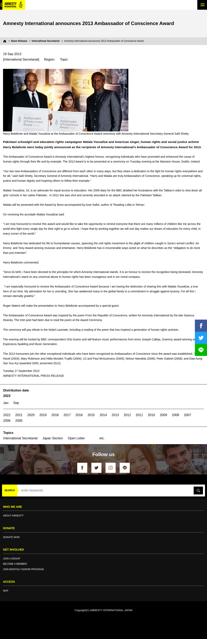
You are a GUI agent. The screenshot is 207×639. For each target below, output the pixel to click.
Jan (5, 403)
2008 (175, 415)
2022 (7, 415)
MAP (5, 590)
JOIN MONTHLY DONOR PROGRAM (23, 569)
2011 (139, 415)
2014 (103, 415)
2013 (115, 415)
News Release (19, 41)
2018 (55, 415)
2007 (187, 415)
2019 (43, 415)
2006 (7, 420)
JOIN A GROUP (11, 558)
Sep (16, 403)
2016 (79, 415)
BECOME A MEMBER (15, 563)
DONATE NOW (11, 537)
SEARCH (9, 490)
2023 (7, 396)
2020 (31, 415)
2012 (127, 415)
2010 (151, 415)
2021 (19, 415)
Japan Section (52, 438)
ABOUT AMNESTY (13, 515)
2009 (163, 415)
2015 (91, 415)
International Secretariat (45, 41)
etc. (102, 438)
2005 (19, 420)
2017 (67, 415)
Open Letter (76, 438)
